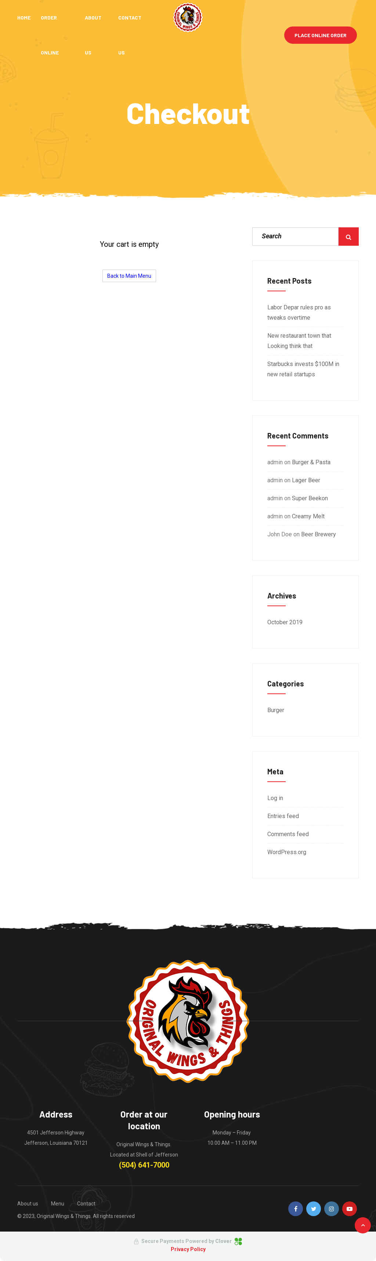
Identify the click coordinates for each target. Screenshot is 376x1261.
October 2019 (285, 622)
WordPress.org (286, 852)
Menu (57, 1204)
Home (23, 17)
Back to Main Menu (129, 276)
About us (27, 1204)
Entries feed (283, 816)
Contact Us (130, 35)
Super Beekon (310, 498)
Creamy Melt (308, 516)
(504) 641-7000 (144, 1165)
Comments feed (288, 834)
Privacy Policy (188, 1249)
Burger (275, 710)
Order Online (50, 35)
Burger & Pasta (311, 462)
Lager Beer (306, 480)
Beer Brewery (318, 534)
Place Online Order (320, 35)
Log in (275, 798)
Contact (86, 1204)
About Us (93, 35)
